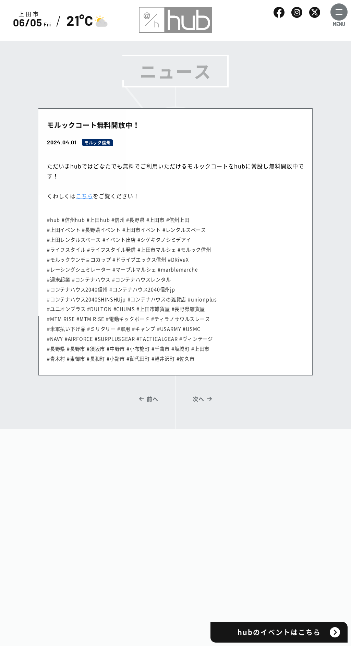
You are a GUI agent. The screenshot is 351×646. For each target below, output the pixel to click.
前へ (152, 399)
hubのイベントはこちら (279, 632)
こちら (84, 196)
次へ (198, 399)
